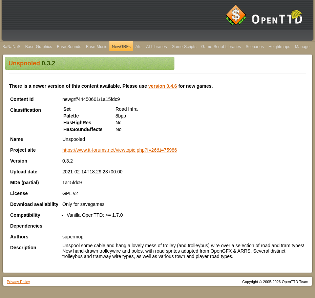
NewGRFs (121, 46)
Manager (303, 46)
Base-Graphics (38, 46)
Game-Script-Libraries (221, 46)
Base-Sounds (69, 46)
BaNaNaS (11, 46)
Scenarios (255, 46)
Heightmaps (279, 46)
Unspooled (24, 63)
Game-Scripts (184, 46)
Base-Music (96, 46)
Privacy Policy (18, 282)
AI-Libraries (156, 46)
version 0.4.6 (162, 86)
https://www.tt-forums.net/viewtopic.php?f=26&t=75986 (119, 150)
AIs (138, 46)
